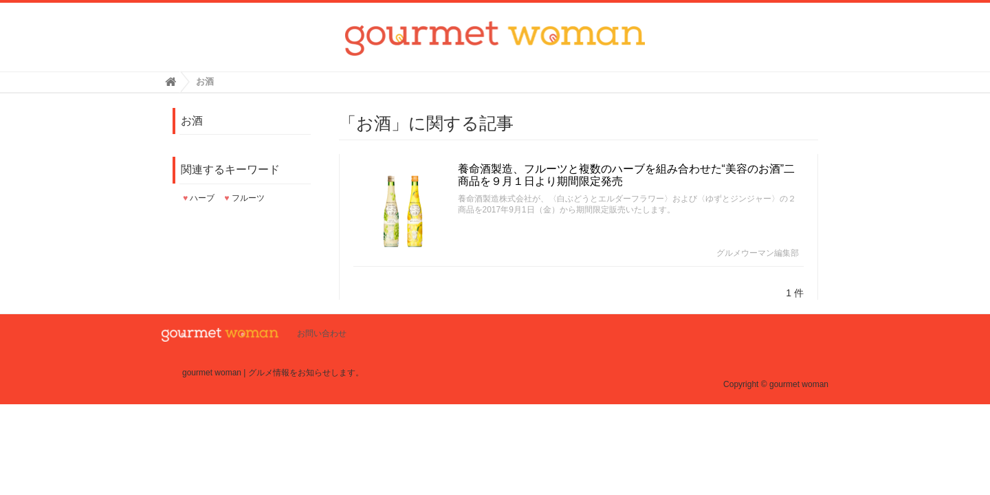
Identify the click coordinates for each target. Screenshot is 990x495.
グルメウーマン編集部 (757, 253)
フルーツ (244, 198)
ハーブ (198, 198)
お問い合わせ (321, 333)
